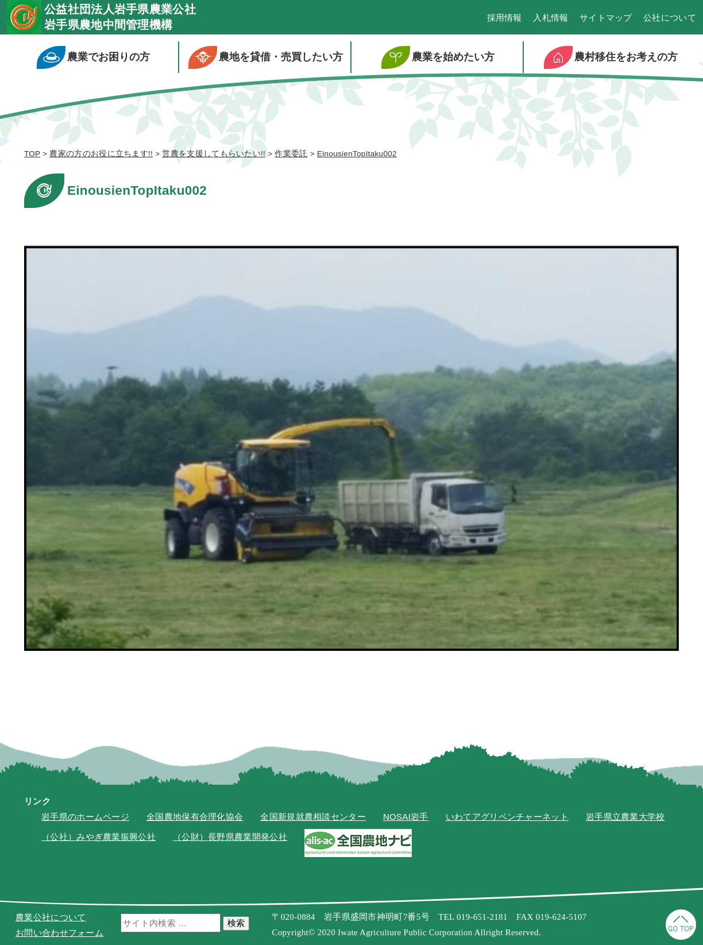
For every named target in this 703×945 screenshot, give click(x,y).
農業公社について (51, 917)
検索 (236, 923)
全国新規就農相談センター (313, 816)
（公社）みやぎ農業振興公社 (98, 837)
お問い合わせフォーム (59, 933)
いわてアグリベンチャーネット (507, 816)
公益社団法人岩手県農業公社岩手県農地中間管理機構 (120, 17)
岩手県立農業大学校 (625, 816)
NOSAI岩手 (405, 816)
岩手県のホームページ (85, 816)
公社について (669, 17)
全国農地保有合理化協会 (194, 816)
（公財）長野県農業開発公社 (230, 837)
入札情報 (550, 17)
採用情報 (504, 17)
